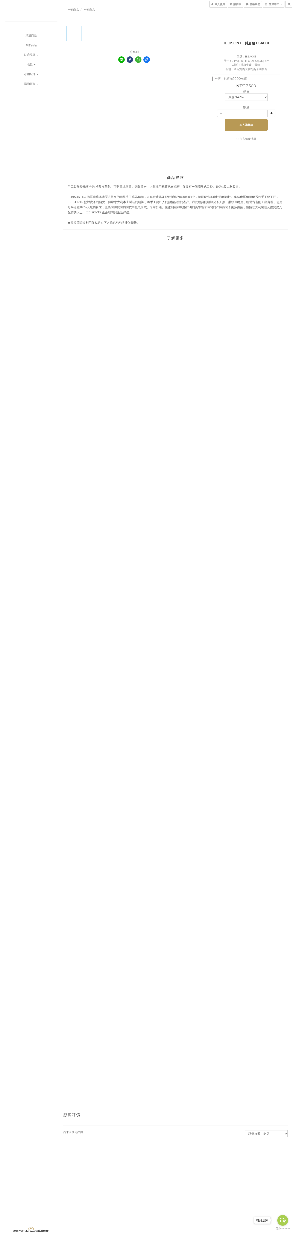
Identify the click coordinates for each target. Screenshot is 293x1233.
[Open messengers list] (282, 1220)
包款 (31, 64)
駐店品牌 (31, 54)
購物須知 (31, 83)
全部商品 (31, 45)
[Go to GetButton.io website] (283, 1228)
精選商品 (31, 35)
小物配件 (31, 74)
